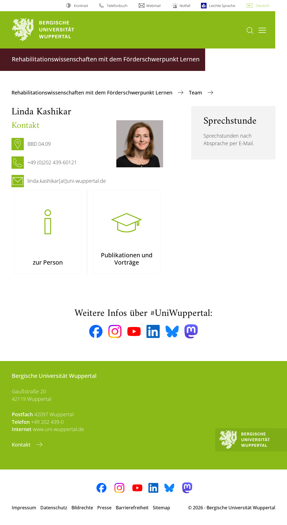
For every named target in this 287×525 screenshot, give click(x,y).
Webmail (153, 5)
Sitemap (161, 508)
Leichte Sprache (222, 5)
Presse (104, 508)
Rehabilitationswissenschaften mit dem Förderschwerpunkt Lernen (92, 92)
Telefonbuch (117, 5)
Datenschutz (53, 508)
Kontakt (22, 444)
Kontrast (81, 5)
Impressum (24, 508)
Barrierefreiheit (132, 508)
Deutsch (263, 5)
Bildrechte (82, 508)
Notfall (185, 5)
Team (196, 92)
